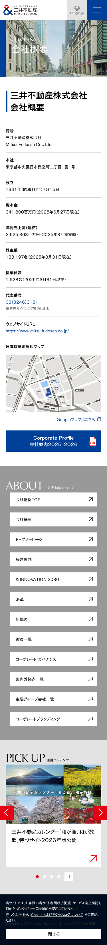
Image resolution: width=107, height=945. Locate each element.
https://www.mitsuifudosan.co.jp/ (37, 331)
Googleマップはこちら (76, 419)
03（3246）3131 (22, 302)
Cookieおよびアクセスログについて (57, 914)
